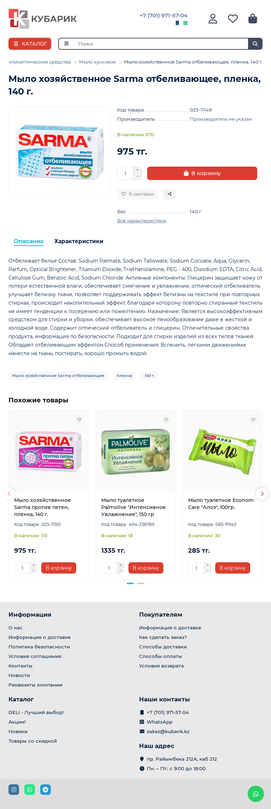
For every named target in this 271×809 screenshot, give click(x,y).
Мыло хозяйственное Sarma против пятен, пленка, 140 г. (42, 507)
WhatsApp (160, 722)
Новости (19, 675)
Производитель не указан (221, 119)
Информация (30, 614)
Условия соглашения (34, 656)
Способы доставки (163, 646)
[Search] (168, 44)
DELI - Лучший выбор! (36, 712)
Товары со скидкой (32, 741)
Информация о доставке (39, 637)
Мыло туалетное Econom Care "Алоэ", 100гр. (221, 503)
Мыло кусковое (97, 62)
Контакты (20, 666)
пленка (124, 375)
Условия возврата (161, 666)
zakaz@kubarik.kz (168, 731)
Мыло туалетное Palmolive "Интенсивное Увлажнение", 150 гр (133, 507)
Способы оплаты (160, 656)
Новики (18, 731)
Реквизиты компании (35, 685)
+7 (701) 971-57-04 (163, 15)
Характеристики (78, 241)
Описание (29, 241)
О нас (15, 627)
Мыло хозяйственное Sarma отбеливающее (58, 375)
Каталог (21, 699)
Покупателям (160, 614)
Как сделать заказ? (163, 637)
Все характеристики (141, 220)
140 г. (150, 375)
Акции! (17, 722)
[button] (9, 494)
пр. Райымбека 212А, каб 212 (182, 759)
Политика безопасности (39, 646)
